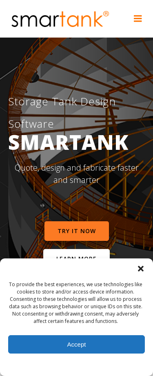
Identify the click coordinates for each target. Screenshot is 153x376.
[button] (141, 269)
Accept (76, 344)
